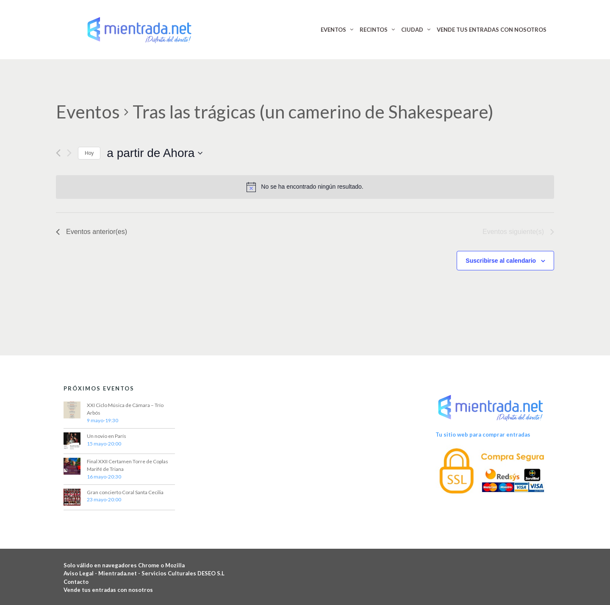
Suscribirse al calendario (501, 260)
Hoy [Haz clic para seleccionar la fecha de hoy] (89, 153)
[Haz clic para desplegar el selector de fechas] (154, 153)
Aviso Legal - (81, 573)
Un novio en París (106, 436)
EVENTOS (333, 29)
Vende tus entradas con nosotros (108, 589)
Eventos (88, 111)
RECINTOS (374, 29)
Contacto (76, 581)
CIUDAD (412, 29)
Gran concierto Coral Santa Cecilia (125, 492)
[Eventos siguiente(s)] (69, 153)
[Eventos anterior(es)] (58, 153)
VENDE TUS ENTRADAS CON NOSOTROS (491, 29)
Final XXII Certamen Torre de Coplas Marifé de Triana (127, 465)
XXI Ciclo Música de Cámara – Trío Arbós (125, 409)
